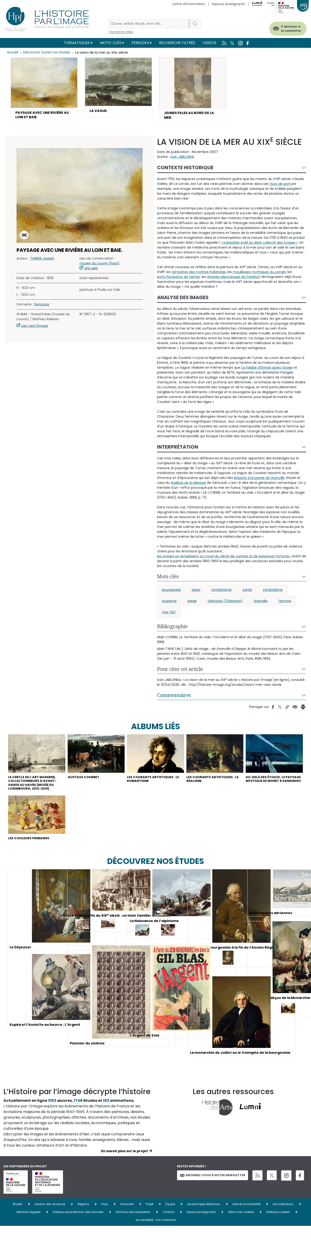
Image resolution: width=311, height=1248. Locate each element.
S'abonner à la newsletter (285, 27)
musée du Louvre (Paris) (99, 265)
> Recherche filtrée (120, 32)
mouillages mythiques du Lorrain (259, 274)
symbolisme (273, 591)
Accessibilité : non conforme (156, 1242)
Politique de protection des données (78, 1234)
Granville (261, 603)
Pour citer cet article (180, 671)
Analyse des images (183, 299)
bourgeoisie (171, 591)
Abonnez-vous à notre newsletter (212, 1197)
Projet (149, 1226)
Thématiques (77, 42)
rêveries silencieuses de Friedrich (233, 279)
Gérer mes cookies (241, 1234)
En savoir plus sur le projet (124, 1173)
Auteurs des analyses (50, 1226)
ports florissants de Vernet (178, 279)
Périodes (140, 42)
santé (247, 591)
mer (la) (169, 614)
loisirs (196, 591)
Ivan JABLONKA (182, 158)
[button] (44, 92)
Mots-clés (110, 42)
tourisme (169, 603)
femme (285, 603)
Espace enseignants (228, 4)
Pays (104, 1226)
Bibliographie (172, 628)
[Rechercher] (148, 23)
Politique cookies (278, 1234)
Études (17, 1226)
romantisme (221, 591)
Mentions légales (29, 1234)
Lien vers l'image (34, 328)
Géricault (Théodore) (225, 603)
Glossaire (127, 1226)
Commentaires (174, 697)
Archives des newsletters (133, 1234)
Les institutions (283, 1226)
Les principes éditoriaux (203, 1226)
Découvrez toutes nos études (48, 52)
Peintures (41, 306)
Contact (169, 1234)
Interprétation (177, 449)
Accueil (13, 52)
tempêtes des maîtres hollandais (199, 274)
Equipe (170, 1226)
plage (192, 603)
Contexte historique (185, 169)
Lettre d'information (188, 4)
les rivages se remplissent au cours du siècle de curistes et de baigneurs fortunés (223, 558)
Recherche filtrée (177, 42)
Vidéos (209, 42)
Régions (83, 1226)
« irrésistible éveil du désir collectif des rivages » (259, 244)
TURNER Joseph (42, 260)
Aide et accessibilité (246, 1226)
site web (91, 270)
